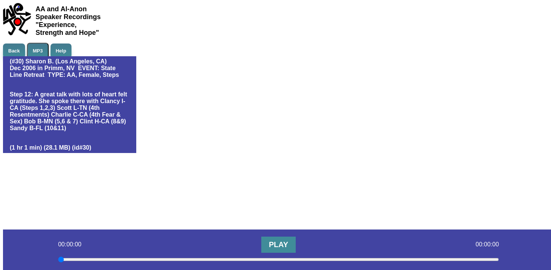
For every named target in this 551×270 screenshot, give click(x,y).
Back (14, 51)
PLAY (278, 244)
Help (61, 51)
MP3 (38, 51)
